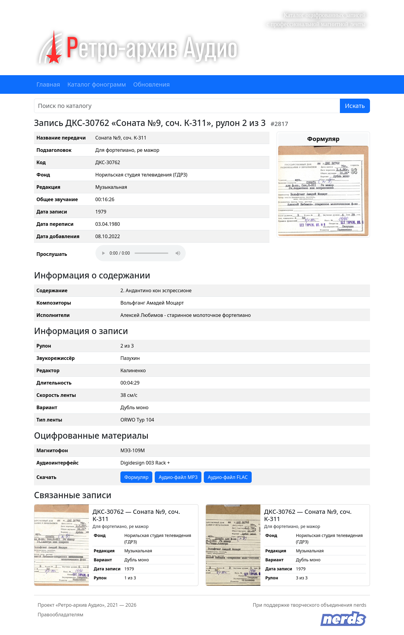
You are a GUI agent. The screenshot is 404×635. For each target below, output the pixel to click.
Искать (355, 106)
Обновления (151, 84)
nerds (359, 605)
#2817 (279, 124)
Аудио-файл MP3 (178, 477)
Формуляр (136, 477)
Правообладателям (60, 614)
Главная (48, 84)
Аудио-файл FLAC (227, 477)
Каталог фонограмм (96, 84)
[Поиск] (187, 106)
